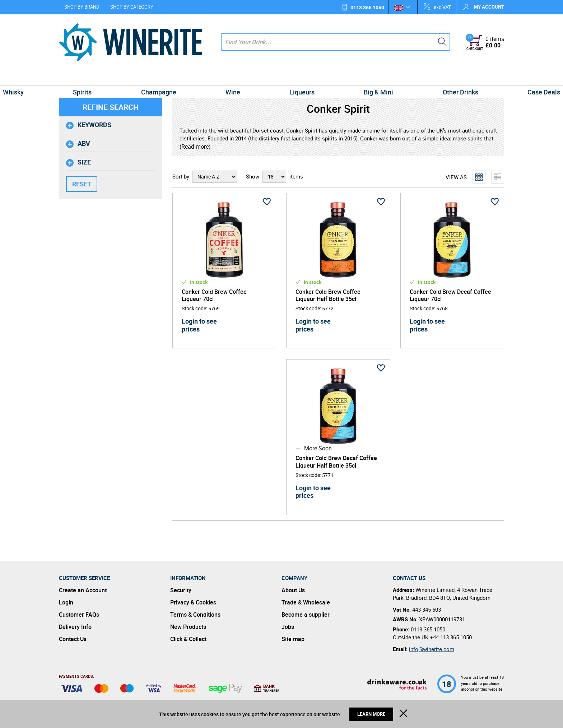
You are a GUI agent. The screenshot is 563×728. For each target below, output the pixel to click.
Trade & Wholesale (306, 602)
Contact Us (73, 639)
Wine (241, 77)
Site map (293, 639)
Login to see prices (199, 325)
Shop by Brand (81, 7)
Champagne (183, 77)
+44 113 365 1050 (451, 637)
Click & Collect (188, 639)
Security (180, 590)
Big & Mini (353, 77)
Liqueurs (293, 77)
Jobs (288, 627)
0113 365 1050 (367, 7)
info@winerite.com (431, 649)
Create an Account (83, 590)
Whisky (72, 77)
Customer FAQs (79, 614)
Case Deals (485, 77)
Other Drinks (418, 77)
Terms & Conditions (195, 614)
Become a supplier (306, 614)
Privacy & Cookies (193, 602)
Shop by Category (131, 7)
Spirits (124, 77)
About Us (293, 590)
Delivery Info (75, 627)
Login (66, 602)
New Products (188, 627)
